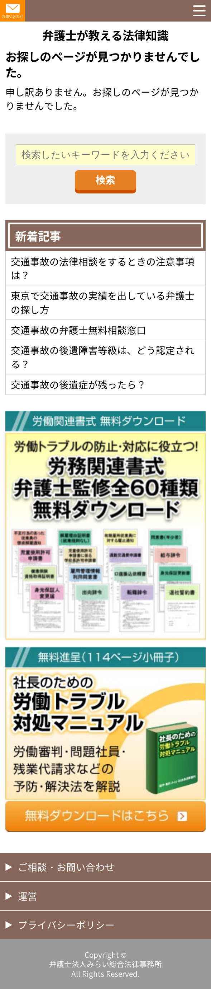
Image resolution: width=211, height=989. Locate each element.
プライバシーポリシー (66, 925)
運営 (27, 896)
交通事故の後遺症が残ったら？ (78, 384)
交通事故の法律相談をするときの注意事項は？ (103, 268)
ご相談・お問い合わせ (66, 867)
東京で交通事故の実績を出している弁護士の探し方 (103, 302)
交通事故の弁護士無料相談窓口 (78, 330)
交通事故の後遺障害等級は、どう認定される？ (103, 356)
